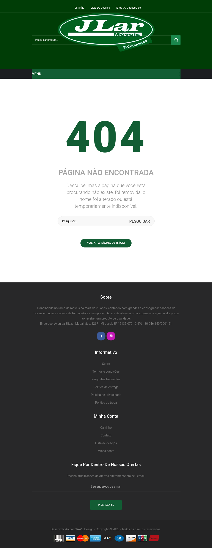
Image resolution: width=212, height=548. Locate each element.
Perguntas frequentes (106, 379)
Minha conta (106, 451)
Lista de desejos (100, 7)
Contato (106, 435)
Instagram (111, 336)
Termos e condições (105, 371)
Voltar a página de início (106, 243)
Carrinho (79, 7)
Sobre (106, 363)
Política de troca (106, 402)
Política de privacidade (106, 395)
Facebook (101, 336)
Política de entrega (105, 387)
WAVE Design (84, 529)
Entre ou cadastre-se (128, 7)
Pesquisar (176, 40)
